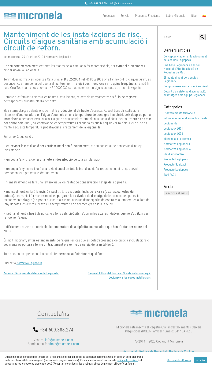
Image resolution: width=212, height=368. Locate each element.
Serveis (125, 16)
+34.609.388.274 (98, 3)
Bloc (193, 16)
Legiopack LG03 (173, 133)
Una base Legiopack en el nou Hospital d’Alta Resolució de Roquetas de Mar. (182, 68)
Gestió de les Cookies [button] (179, 360)
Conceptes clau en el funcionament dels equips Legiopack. (185, 58)
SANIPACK (170, 175)
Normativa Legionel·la (29, 263)
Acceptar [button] (200, 360)
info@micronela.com (121, 3)
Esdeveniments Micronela (179, 113)
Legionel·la (170, 123)
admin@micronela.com (63, 344)
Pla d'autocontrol (174, 154)
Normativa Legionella (177, 144)
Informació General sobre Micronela (185, 118)
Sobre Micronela (175, 16)
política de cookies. (127, 360)
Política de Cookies (182, 351)
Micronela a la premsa (177, 139)
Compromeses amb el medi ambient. (186, 86)
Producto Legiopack (176, 169)
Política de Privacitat (153, 351)
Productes (108, 16)
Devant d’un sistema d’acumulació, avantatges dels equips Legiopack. (185, 93)
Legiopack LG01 (173, 128)
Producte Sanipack (175, 164)
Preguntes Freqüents (147, 16)
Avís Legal (130, 351)
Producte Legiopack (176, 159)
